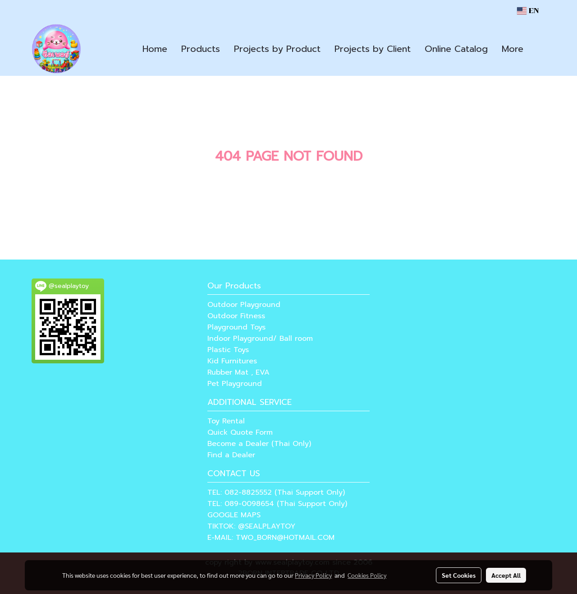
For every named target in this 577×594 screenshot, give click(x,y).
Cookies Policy (367, 575)
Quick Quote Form (240, 432)
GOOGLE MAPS (234, 515)
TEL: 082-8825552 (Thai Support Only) (276, 492)
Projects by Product (277, 49)
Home (154, 49)
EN (528, 10)
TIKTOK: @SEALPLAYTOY (251, 526)
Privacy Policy (313, 575)
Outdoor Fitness (236, 316)
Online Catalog (456, 49)
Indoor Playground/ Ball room (260, 338)
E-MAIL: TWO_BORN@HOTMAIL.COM (270, 537)
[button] (538, 48)
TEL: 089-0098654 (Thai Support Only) (277, 503)
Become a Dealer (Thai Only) (259, 443)
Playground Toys (236, 327)
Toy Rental (226, 421)
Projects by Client (372, 49)
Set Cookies (459, 575)
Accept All (506, 575)
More (512, 49)
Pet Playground (234, 383)
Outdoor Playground (243, 304)
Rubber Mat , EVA (238, 372)
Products (200, 49)
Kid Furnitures (232, 361)
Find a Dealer (231, 455)
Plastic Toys (228, 349)
